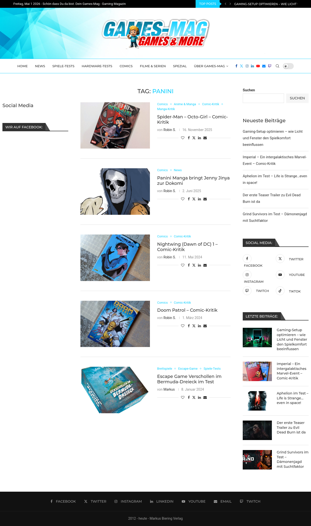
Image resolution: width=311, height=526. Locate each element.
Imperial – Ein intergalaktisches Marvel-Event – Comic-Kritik (291, 371)
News (40, 66)
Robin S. (170, 130)
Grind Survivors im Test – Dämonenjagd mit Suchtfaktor (293, 459)
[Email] (264, 66)
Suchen (249, 90)
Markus (169, 389)
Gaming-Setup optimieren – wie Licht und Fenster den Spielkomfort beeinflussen (272, 138)
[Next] (230, 4)
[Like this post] (182, 138)
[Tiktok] (291, 290)
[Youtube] (258, 66)
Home (22, 66)
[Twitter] (241, 66)
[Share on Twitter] (194, 138)
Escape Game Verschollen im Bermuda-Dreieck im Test (189, 379)
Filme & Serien (153, 66)
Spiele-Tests (63, 66)
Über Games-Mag (209, 66)
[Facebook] (236, 66)
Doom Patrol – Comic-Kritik (187, 310)
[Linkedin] (252, 66)
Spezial (180, 66)
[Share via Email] (205, 138)
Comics (126, 66)
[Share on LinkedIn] (199, 138)
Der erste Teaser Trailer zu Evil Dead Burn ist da (291, 427)
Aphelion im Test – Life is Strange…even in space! (292, 398)
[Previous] (225, 4)
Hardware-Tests (97, 66)
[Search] (277, 66)
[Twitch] (269, 66)
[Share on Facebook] (189, 138)
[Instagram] (247, 66)
